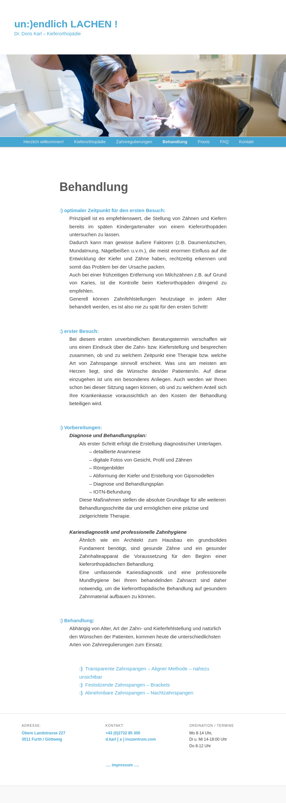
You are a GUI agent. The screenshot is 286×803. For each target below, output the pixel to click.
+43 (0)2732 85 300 (123, 733)
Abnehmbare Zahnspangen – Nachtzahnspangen (136, 692)
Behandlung (174, 141)
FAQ (224, 141)
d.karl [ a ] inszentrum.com (131, 739)
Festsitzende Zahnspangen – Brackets (124, 685)
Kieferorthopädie (90, 141)
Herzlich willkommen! (43, 141)
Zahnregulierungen (134, 141)
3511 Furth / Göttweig (42, 739)
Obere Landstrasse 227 (43, 733)
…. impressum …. (122, 765)
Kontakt (246, 141)
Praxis (204, 141)
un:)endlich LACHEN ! (66, 23)
